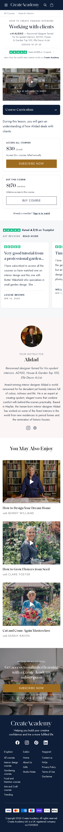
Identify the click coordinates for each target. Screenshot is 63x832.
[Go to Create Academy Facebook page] (17, 743)
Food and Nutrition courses (12, 780)
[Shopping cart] (52, 5)
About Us (27, 762)
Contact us (47, 757)
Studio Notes (29, 771)
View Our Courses (32, 698)
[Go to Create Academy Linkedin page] (46, 743)
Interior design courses (11, 764)
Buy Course (31, 200)
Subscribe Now (31, 164)
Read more (30, 236)
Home (26, 757)
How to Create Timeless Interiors (31, 20)
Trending (8, 794)
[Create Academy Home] (25, 5)
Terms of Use (48, 771)
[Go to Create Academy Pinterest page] (36, 743)
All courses (9, 757)
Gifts (25, 767)
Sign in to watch (41, 213)
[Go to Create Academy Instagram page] (27, 743)
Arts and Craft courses (11, 788)
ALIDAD (18, 33)
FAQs (44, 762)
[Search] (45, 5)
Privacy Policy (49, 767)
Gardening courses (9, 772)
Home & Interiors (26, 13)
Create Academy (51, 57)
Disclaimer (47, 776)
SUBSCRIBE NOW (31, 688)
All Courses (9, 13)
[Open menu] (6, 5)
